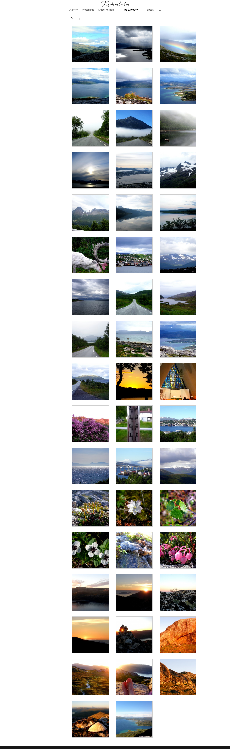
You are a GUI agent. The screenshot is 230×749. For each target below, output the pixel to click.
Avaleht (73, 10)
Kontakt (149, 10)
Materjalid (88, 10)
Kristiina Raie (106, 10)
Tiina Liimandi (130, 10)
